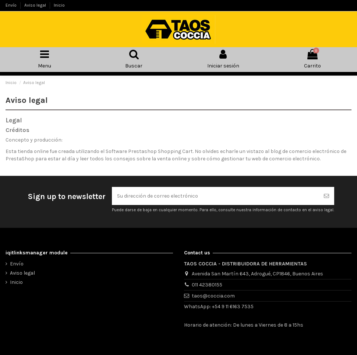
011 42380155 (207, 285)
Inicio (59, 5)
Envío (12, 5)
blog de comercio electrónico (305, 151)
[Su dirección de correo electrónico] (215, 196)
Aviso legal (35, 5)
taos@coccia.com (213, 296)
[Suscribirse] (326, 196)
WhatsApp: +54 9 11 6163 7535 (219, 306)
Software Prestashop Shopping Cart (149, 151)
